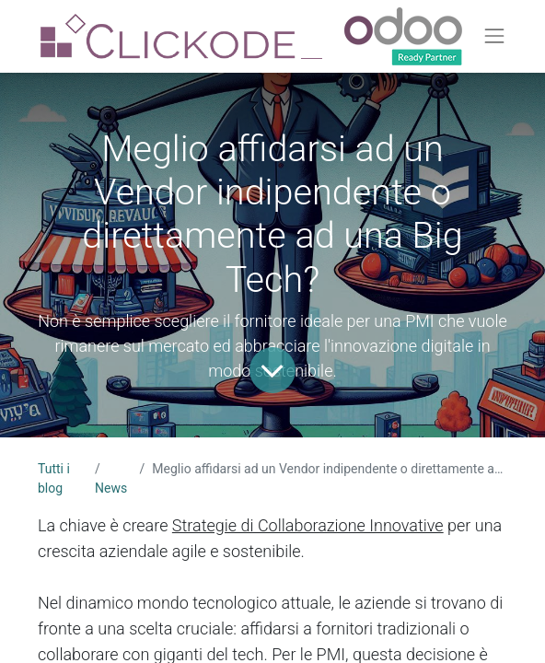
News (111, 488)
